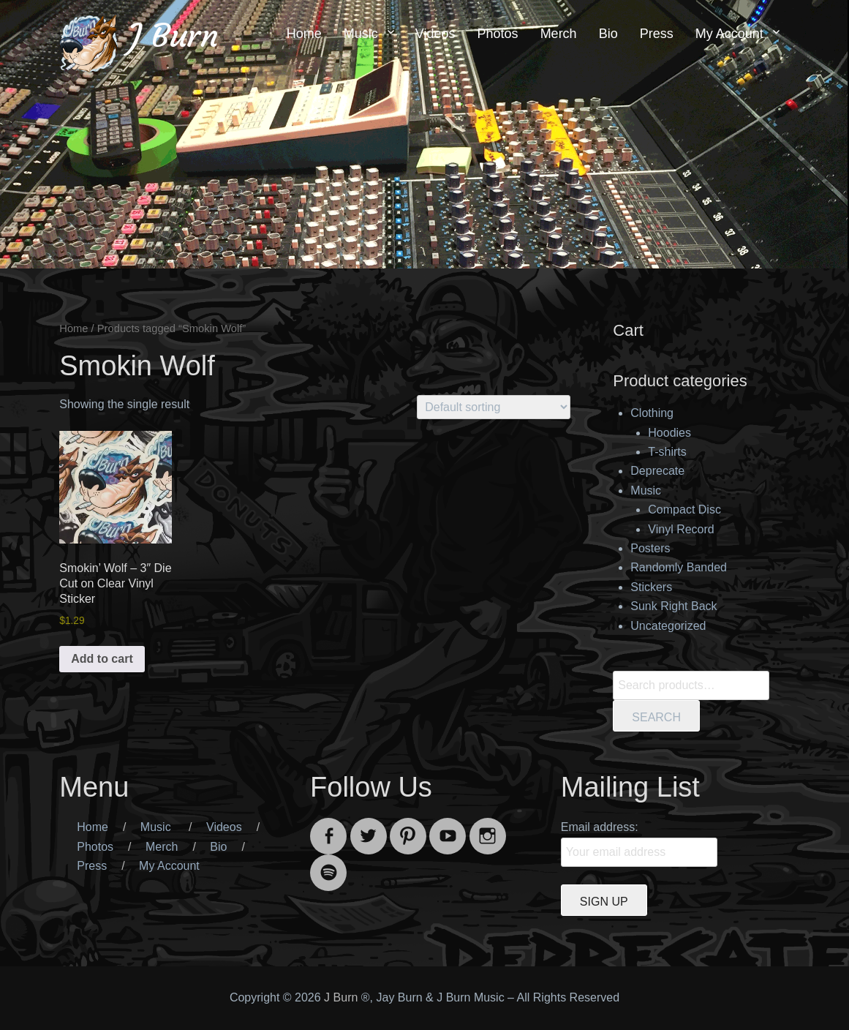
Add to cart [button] (101, 659)
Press (656, 33)
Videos (435, 33)
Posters (650, 548)
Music (361, 33)
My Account (729, 33)
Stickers (651, 587)
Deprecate (657, 471)
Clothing (651, 413)
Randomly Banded (678, 567)
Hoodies (669, 432)
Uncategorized (668, 626)
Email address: (599, 827)
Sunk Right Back (673, 606)
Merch (558, 33)
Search (656, 717)
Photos (498, 33)
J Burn (174, 35)
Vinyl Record (681, 529)
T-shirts (667, 452)
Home (304, 33)
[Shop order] (493, 407)
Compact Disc (684, 509)
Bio (608, 33)
